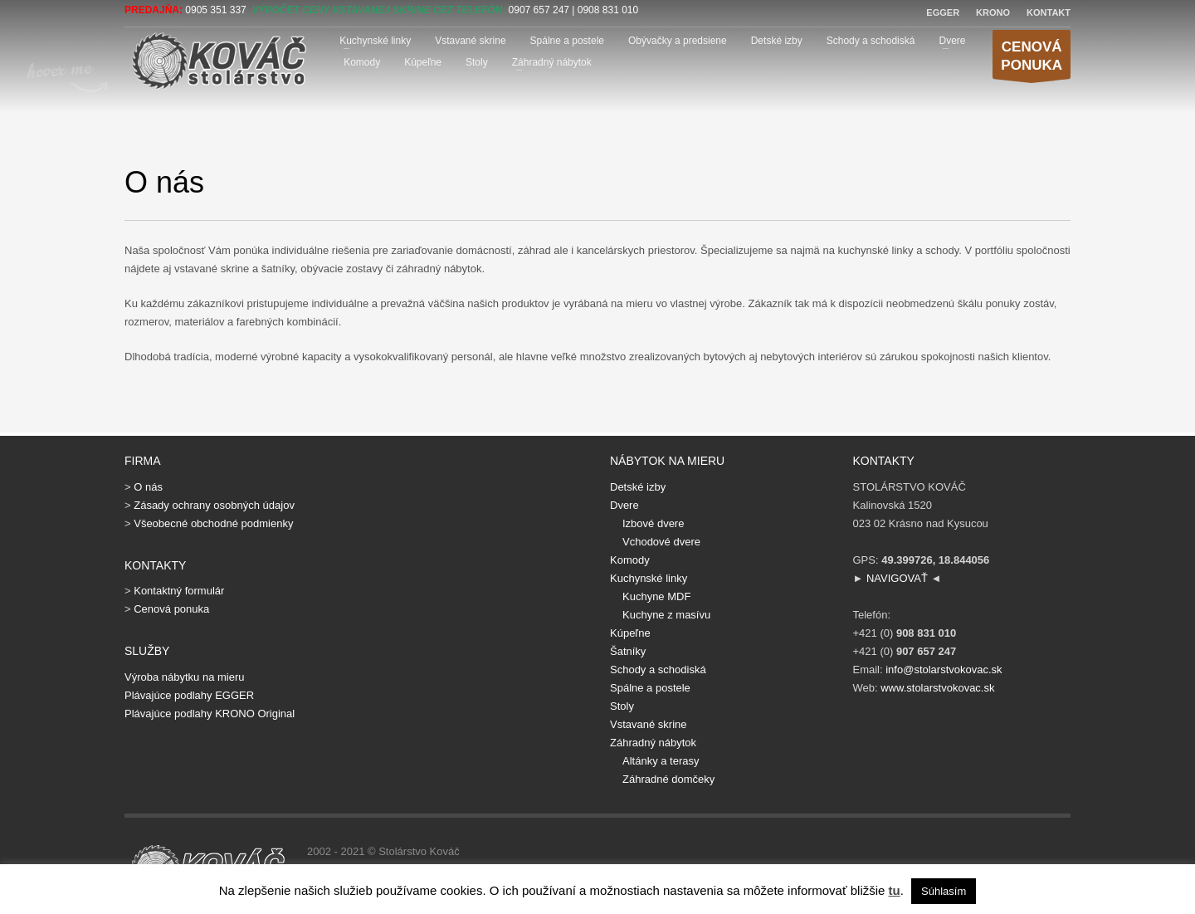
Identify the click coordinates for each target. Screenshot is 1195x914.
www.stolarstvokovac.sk (937, 688)
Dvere (952, 40)
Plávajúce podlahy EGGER (189, 695)
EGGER (942, 12)
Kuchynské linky (375, 40)
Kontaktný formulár (179, 590)
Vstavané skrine (470, 40)
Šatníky (628, 651)
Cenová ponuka (171, 609)
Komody (362, 62)
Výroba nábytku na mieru (184, 677)
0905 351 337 (215, 10)
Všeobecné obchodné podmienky (213, 523)
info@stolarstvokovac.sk (943, 669)
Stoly (477, 62)
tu (894, 890)
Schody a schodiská (871, 40)
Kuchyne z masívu (666, 615)
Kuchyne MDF (656, 596)
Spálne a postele (567, 40)
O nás (148, 487)
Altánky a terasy (661, 761)
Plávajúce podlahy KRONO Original (209, 713)
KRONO (993, 12)
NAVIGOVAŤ (897, 578)
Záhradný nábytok (552, 62)
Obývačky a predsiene (677, 40)
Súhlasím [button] (943, 891)
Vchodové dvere (661, 541)
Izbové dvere (653, 523)
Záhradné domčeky (668, 779)
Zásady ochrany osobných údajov (214, 505)
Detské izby (776, 40)
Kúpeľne (422, 62)
